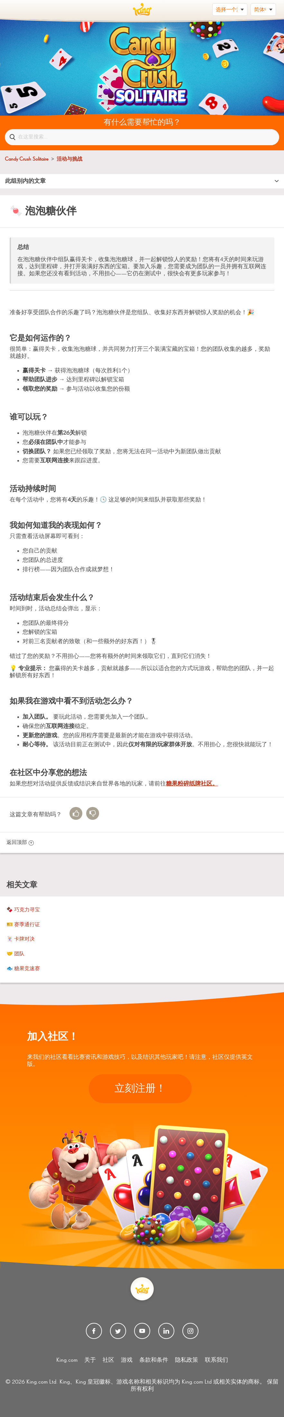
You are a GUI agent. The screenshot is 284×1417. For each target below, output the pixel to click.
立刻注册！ (140, 1089)
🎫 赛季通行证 (23, 924)
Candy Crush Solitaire (27, 159)
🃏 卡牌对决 (20, 939)
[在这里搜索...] (142, 137)
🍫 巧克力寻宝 (23, 910)
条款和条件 (153, 1360)
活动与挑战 (69, 159)
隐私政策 (186, 1360)
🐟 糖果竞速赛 (23, 968)
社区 (108, 1360)
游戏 (127, 1360)
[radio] (75, 813)
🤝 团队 (15, 954)
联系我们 (216, 1360)
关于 (90, 1360)
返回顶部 (20, 842)
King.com (67, 1360)
